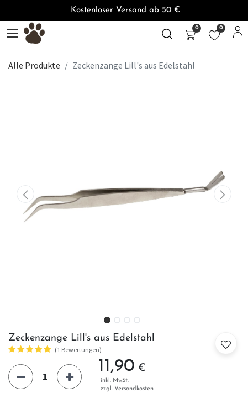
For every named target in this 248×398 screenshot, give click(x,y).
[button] (25, 194)
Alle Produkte (34, 65)
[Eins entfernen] (20, 376)
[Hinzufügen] (69, 376)
